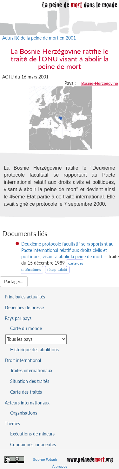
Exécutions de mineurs (32, 433)
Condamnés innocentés (33, 444)
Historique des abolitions (34, 349)
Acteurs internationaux (27, 402)
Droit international (23, 360)
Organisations (23, 413)
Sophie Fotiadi (45, 459)
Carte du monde (26, 328)
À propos (59, 466)
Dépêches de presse (24, 307)
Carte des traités (26, 392)
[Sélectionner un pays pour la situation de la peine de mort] (36, 339)
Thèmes (12, 423)
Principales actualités (25, 296)
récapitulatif (57, 269)
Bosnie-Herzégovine (99, 83)
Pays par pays (18, 318)
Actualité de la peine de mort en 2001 (39, 38)
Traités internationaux (31, 370)
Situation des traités (29, 381)
